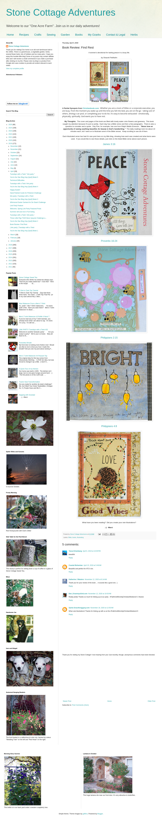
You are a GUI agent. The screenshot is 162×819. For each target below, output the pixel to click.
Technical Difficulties (17, 180)
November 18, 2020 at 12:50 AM (102, 608)
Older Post (151, 701)
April (12, 171)
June (12, 165)
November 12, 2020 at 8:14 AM (96, 579)
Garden (65, 34)
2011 (11, 267)
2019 (11, 143)
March (12, 235)
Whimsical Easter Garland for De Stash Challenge (28, 202)
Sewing (51, 34)
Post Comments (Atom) (80, 705)
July (12, 162)
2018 (11, 245)
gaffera (85, 814)
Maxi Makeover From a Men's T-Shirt (32, 303)
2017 (11, 248)
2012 (11, 264)
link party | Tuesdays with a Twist (21, 196)
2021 (11, 137)
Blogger (100, 814)
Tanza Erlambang (75, 551)
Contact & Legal (115, 34)
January (13, 241)
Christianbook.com (91, 108)
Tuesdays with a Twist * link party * (22, 174)
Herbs (134, 34)
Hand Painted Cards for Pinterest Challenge (25, 193)
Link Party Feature (16, 206)
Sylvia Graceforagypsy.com (79, 608)
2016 (11, 251)
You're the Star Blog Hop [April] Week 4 (24, 187)
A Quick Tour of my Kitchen (28, 369)
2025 (11, 125)
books (74, 537)
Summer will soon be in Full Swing (22, 212)
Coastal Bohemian (76, 565)
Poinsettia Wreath (25, 343)
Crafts (37, 34)
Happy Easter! (15, 190)
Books (79, 34)
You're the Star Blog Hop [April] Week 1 (24, 231)
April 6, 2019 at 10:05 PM (92, 551)
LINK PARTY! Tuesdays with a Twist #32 (33, 330)
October (13, 152)
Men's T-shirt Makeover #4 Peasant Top (33, 356)
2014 (11, 257)
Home (10, 34)
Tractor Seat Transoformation (29, 382)
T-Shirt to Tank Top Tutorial (28, 290)
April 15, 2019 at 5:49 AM (92, 565)
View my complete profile (15, 68)
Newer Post (67, 701)
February (13, 238)
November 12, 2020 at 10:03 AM (99, 594)
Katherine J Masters (76, 579)
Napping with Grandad (27, 395)
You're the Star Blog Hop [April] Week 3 (24, 199)
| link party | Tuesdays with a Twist (22, 227)
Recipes (24, 34)
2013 (11, 260)
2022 (11, 134)
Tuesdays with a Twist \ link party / (22, 215)
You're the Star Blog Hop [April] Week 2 (24, 221)
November (14, 149)
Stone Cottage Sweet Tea (28, 277)
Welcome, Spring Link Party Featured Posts (25, 209)
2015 (11, 254)
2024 (11, 128)
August (13, 159)
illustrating (80, 537)
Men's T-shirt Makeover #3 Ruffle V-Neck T (34, 317)
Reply (71, 558)
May (12, 168)
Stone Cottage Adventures (60, 12)
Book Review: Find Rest (18, 224)
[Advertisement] (109, 678)
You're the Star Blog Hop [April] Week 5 (24, 177)
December (14, 146)
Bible (70, 537)
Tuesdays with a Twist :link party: (21, 183)
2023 (11, 131)
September (14, 156)
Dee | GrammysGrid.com (78, 594)
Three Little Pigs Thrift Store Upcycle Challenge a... (28, 218)
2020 (11, 140)
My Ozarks (94, 34)
